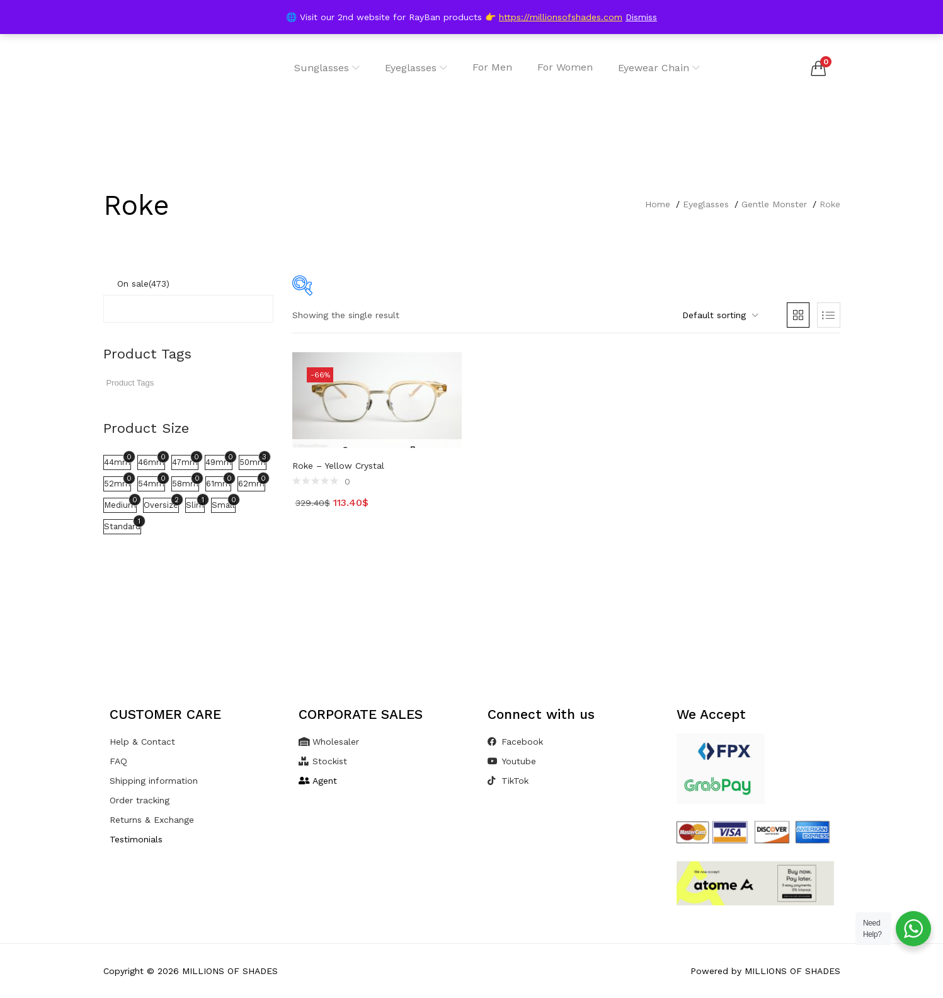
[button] (818, 68)
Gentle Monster (774, 204)
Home (657, 204)
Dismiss (641, 17)
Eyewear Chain (659, 68)
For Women (565, 67)
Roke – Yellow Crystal (338, 466)
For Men (492, 67)
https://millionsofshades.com (560, 17)
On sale (143, 283)
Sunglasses (327, 68)
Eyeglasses (416, 68)
